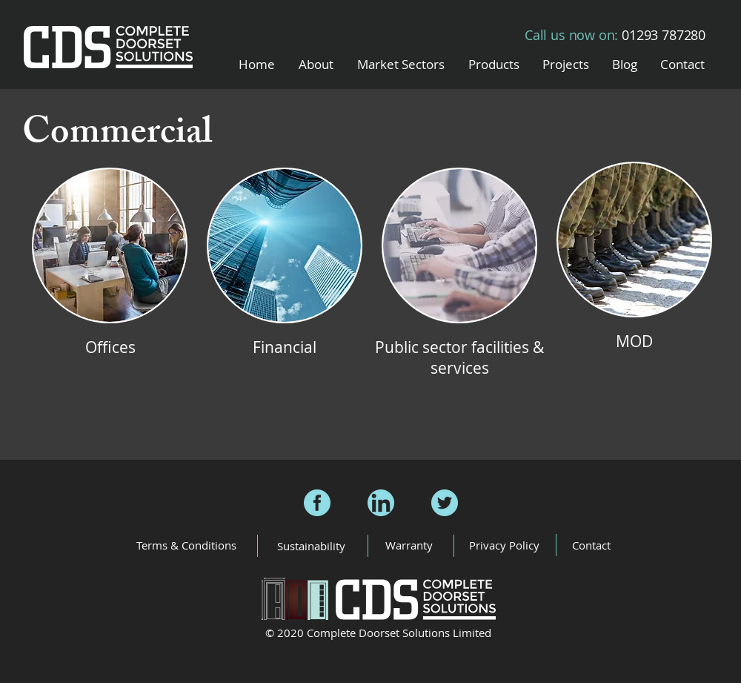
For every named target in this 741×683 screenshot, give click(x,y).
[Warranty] (408, 545)
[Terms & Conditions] (186, 545)
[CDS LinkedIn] (381, 502)
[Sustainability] (310, 545)
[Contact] (590, 545)
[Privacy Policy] (504, 545)
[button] (400, 64)
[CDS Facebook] (317, 502)
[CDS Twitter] (444, 502)
